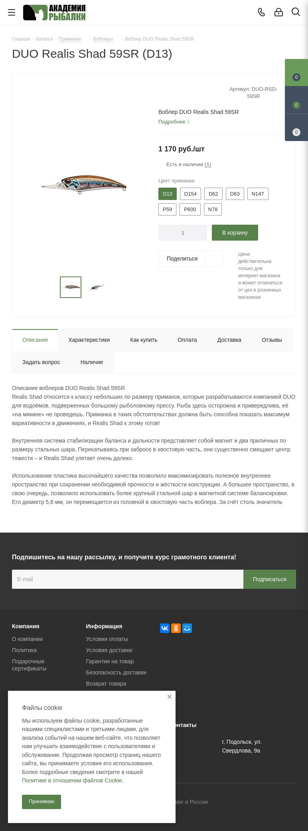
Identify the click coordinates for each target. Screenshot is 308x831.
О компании (27, 639)
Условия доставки (109, 650)
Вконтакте (250, 803)
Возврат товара (106, 683)
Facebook (270, 803)
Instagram (290, 803)
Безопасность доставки (116, 672)
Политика (24, 650)
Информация (104, 626)
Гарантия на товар (110, 661)
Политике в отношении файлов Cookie (72, 780)
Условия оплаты (107, 639)
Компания (25, 626)
